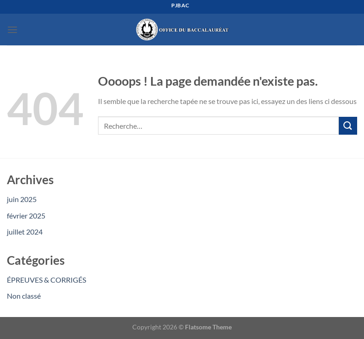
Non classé (24, 295)
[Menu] (12, 29)
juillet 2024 (25, 231)
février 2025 (26, 215)
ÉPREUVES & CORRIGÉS (46, 279)
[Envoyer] (348, 126)
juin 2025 (22, 199)
